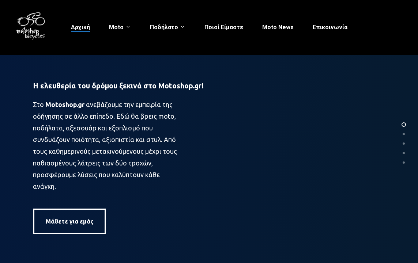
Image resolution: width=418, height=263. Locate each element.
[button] (69, 221)
